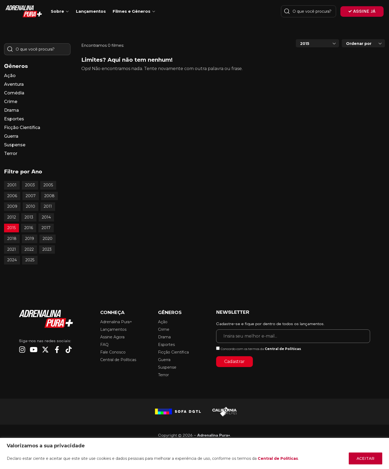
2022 (29, 249)
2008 (49, 195)
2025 (29, 259)
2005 (48, 185)
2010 (30, 206)
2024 (12, 259)
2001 (11, 185)
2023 (47, 249)
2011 (48, 206)
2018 (11, 238)
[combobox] (317, 43)
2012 (11, 217)
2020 (47, 238)
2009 (12, 206)
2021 (11, 249)
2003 (30, 185)
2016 (28, 227)
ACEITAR (365, 458)
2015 (11, 227)
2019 (29, 238)
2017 (46, 227)
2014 (46, 217)
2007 (31, 195)
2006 (12, 195)
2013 (29, 217)
